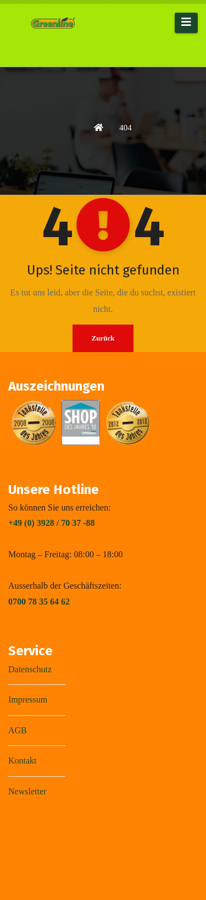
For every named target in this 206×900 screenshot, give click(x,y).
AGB (17, 730)
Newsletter (27, 791)
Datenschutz (30, 669)
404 (125, 127)
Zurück (103, 338)
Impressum (27, 699)
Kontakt (22, 760)
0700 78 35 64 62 (39, 601)
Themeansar (102, 884)
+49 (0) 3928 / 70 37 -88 (51, 523)
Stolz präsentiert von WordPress (63, 859)
